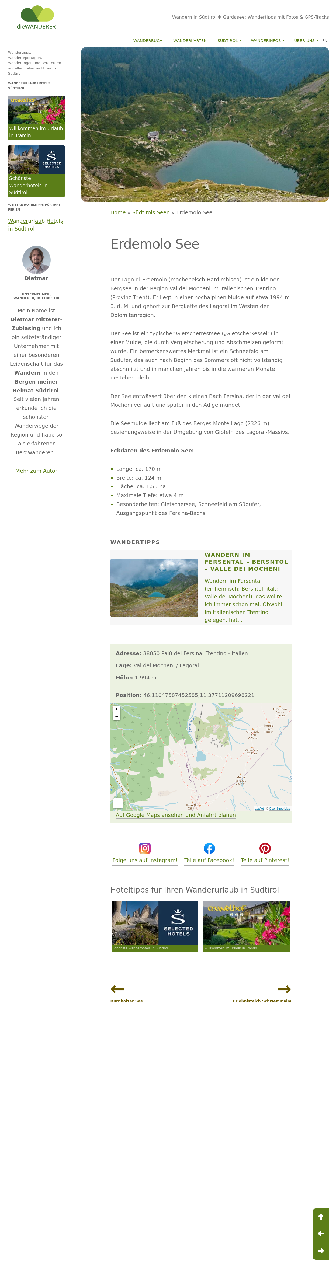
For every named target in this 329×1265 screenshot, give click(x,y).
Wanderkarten (190, 40)
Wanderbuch (147, 40)
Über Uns (304, 40)
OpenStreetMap (279, 808)
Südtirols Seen (151, 213)
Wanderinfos (266, 40)
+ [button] (116, 709)
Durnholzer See (126, 1001)
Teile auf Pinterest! (265, 852)
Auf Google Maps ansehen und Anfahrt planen (176, 815)
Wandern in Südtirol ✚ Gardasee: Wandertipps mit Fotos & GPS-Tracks (250, 17)
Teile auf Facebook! (209, 852)
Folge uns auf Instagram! (145, 852)
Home (118, 213)
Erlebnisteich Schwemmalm (262, 1001)
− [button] (116, 716)
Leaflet (259, 808)
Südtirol (227, 40)
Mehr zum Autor (36, 471)
